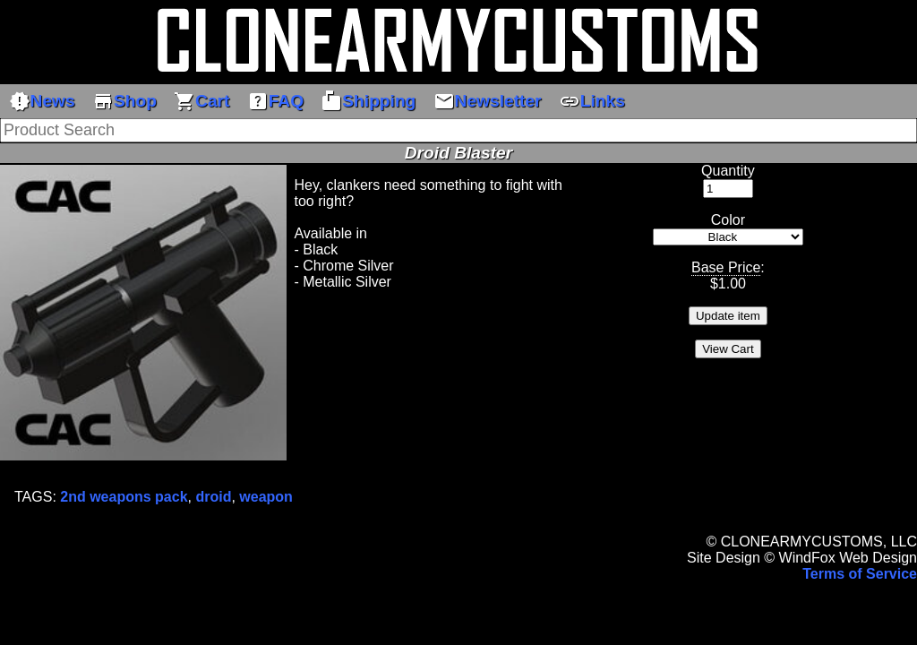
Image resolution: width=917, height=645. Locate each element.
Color (728, 220)
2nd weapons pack (123, 496)
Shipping (368, 101)
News (42, 101)
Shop (124, 101)
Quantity (728, 170)
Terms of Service (859, 573)
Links (592, 101)
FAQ (275, 101)
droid (213, 496)
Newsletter (487, 101)
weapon (266, 496)
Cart (201, 101)
